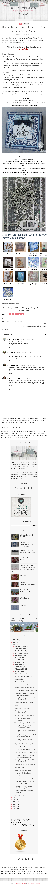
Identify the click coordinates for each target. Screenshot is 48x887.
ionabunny (13, 353)
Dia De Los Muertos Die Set (20, 821)
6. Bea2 (20, 270)
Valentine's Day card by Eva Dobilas (25, 723)
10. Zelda (20, 284)
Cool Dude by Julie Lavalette (23, 677)
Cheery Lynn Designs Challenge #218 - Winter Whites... (24, 783)
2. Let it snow (20, 254)
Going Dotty (23, 606)
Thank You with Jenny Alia (22, 771)
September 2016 (20, 654)
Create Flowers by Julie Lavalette (24, 765)
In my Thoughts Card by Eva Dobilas (25, 691)
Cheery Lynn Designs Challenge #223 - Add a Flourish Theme (26, 545)
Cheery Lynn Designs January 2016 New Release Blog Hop (25, 736)
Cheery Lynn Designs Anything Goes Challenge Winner (24, 787)
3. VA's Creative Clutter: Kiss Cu (33, 255)
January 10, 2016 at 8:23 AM (24, 353)
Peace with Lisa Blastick (21, 747)
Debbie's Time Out (15, 379)
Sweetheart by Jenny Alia (22, 709)
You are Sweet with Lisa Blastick (24, 716)
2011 (15, 807)
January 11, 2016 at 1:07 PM (28, 379)
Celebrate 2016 (19, 796)
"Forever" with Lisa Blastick (22, 773)
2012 (15, 805)
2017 (15, 643)
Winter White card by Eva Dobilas (24, 779)
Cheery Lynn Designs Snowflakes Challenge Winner (24, 731)
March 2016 (19, 667)
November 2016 (20, 649)
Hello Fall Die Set (16, 823)
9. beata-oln (8, 284)
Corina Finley (24, 157)
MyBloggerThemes (34, 884)
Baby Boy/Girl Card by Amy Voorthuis (22, 720)
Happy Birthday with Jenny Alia (24, 744)
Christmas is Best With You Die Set (22, 826)
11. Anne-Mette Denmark (33, 285)
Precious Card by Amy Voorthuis (24, 688)
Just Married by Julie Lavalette (23, 703)
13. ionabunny (8, 300)
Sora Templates (21, 884)
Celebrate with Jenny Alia (22, 776)
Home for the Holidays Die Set (21, 825)
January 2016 (19, 672)
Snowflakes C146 (31, 106)
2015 (15, 798)
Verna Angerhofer (15, 366)
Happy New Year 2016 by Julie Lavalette (23, 792)
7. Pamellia (33, 270)
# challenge (26, 24)
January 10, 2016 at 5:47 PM (28, 366)
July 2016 (18, 658)
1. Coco (8, 254)
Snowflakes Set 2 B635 (18, 106)
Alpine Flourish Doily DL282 (12, 103)
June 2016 (18, 660)
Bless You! (23, 576)
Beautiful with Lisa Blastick (22, 685)
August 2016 (19, 656)
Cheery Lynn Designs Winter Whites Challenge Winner (25, 761)
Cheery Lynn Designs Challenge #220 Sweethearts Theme (24, 727)
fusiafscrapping (15, 340)
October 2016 (19, 651)
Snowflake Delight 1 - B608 (13, 162)
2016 (15, 645)
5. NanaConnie (8, 270)
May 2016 (18, 663)
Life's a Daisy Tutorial (26, 598)
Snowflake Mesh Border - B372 (33, 162)
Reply (11, 348)
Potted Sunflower (19, 679)
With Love (17, 706)
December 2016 (20, 647)
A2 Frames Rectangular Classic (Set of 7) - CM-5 (18, 169)
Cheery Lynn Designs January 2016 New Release (25, 740)
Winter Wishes (19, 768)
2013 (15, 802)
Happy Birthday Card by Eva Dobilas (25, 753)
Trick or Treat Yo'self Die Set (20, 820)
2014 (15, 800)
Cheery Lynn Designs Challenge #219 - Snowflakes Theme (24, 756)
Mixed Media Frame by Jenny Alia (24, 682)
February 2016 (20, 669)
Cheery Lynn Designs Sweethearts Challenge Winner (24, 699)
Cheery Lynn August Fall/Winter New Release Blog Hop (28, 592)
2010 (15, 809)
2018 (15, 640)
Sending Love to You (20, 674)
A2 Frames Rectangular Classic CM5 (33, 103)
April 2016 (18, 665)
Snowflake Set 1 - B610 (9, 164)
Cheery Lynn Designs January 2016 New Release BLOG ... (25, 712)
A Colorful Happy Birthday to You (24, 750)
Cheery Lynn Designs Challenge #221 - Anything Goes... (24, 694)
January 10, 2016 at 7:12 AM (27, 340)
